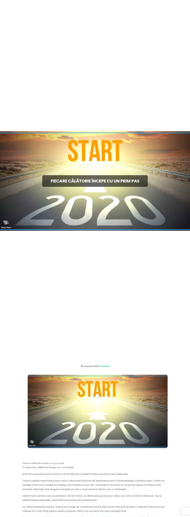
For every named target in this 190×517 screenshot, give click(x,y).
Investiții (105, 366)
